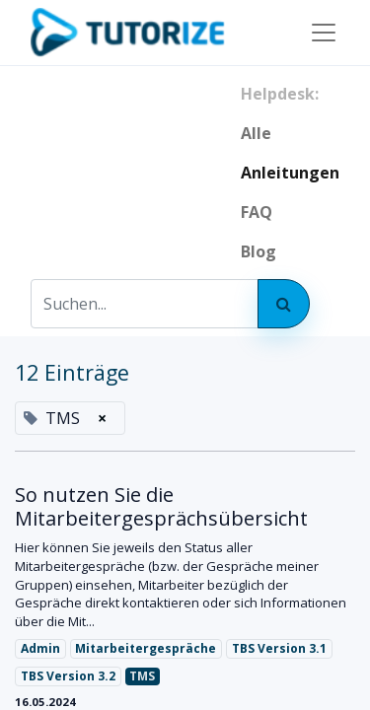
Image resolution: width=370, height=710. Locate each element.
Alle (256, 133)
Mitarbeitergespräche (145, 648)
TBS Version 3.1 (279, 648)
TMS (142, 676)
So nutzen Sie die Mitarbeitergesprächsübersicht (161, 507)
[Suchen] (284, 303)
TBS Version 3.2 (68, 676)
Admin (40, 648)
